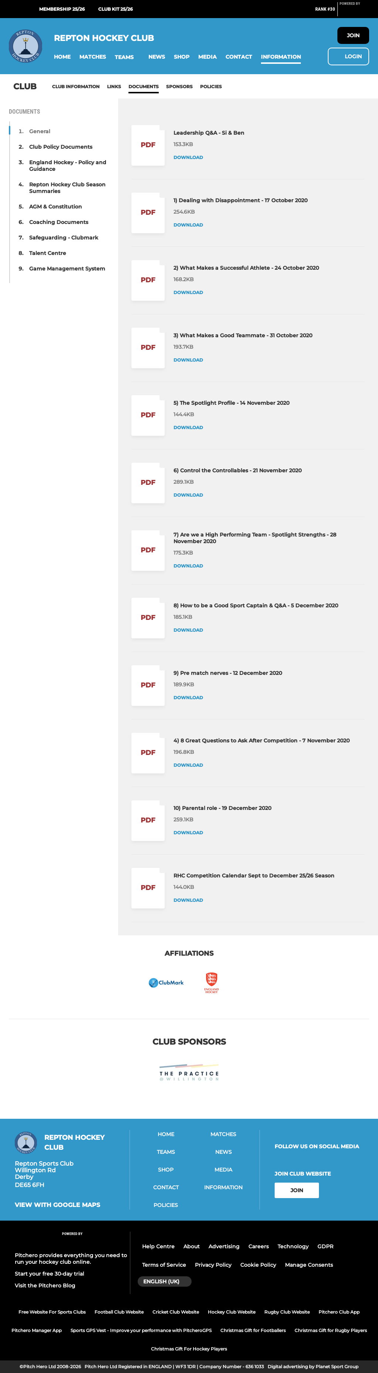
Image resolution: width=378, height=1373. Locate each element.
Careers (258, 1246)
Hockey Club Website (231, 1312)
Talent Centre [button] (47, 253)
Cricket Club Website (175, 1312)
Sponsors (179, 86)
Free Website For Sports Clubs (52, 1312)
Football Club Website (119, 1312)
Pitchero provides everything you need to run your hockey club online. (71, 1258)
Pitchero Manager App (36, 1330)
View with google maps (57, 1205)
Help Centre (158, 1246)
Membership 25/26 (62, 9)
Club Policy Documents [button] (60, 147)
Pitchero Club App (339, 1312)
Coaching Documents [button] (58, 222)
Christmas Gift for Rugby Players (331, 1330)
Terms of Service (164, 1265)
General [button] (39, 131)
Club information (76, 86)
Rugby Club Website (287, 1312)
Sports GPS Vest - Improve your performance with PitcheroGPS (141, 1330)
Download (188, 157)
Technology (293, 1246)
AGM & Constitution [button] (55, 206)
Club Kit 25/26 (115, 9)
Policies (211, 86)
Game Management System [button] (67, 268)
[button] (62, 57)
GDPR (325, 1246)
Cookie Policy (258, 1265)
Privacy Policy (213, 1265)
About (191, 1246)
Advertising (224, 1246)
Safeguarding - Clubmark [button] (63, 237)
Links (114, 86)
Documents (143, 86)
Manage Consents (309, 1265)
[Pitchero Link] (354, 12)
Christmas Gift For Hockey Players (189, 1349)
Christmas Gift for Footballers (253, 1330)
